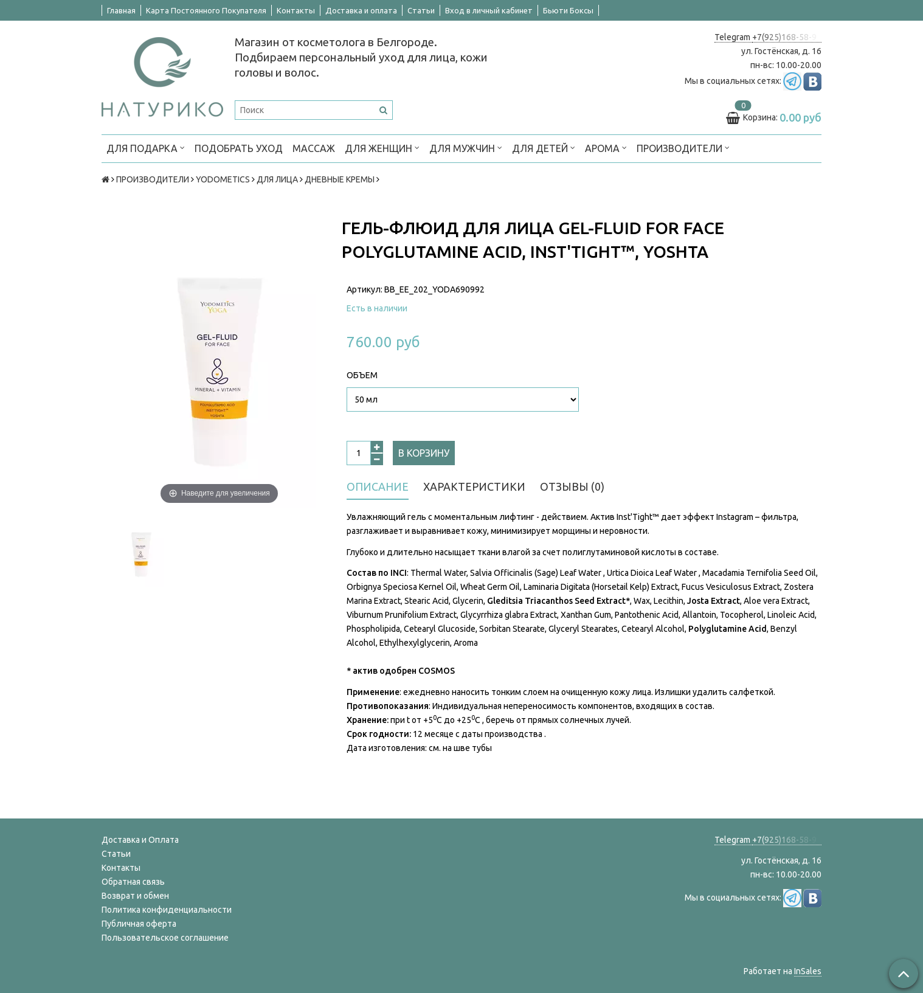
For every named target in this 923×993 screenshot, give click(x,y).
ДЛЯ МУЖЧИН (465, 147)
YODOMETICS (223, 179)
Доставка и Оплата (140, 840)
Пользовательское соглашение (165, 938)
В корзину (423, 453)
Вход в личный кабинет (489, 10)
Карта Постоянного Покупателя (206, 10)
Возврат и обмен (135, 896)
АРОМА (606, 147)
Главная (121, 10)
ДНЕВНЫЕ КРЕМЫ (340, 179)
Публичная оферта (139, 924)
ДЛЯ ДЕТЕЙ (543, 147)
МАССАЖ (313, 148)
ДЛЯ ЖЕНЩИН (382, 147)
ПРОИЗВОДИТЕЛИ (683, 147)
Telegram (733, 37)
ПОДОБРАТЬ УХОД (239, 148)
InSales (807, 971)
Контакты (296, 10)
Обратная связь (133, 882)
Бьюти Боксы (568, 10)
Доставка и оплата (361, 10)
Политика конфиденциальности (167, 910)
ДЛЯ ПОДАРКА (145, 147)
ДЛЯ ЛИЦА (277, 179)
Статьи (421, 10)
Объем (362, 375)
